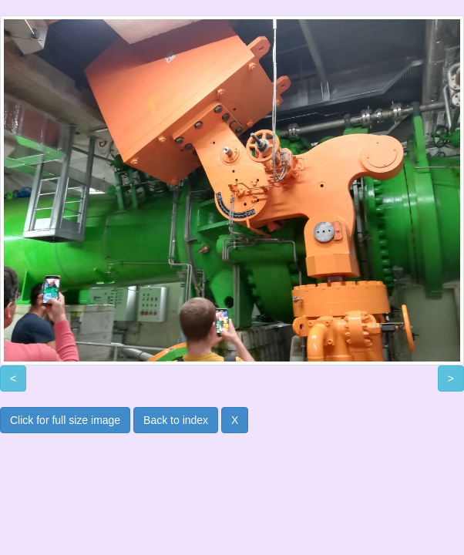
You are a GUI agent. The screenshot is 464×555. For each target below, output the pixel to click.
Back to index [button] (175, 420)
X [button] (234, 420)
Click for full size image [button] (65, 420)
